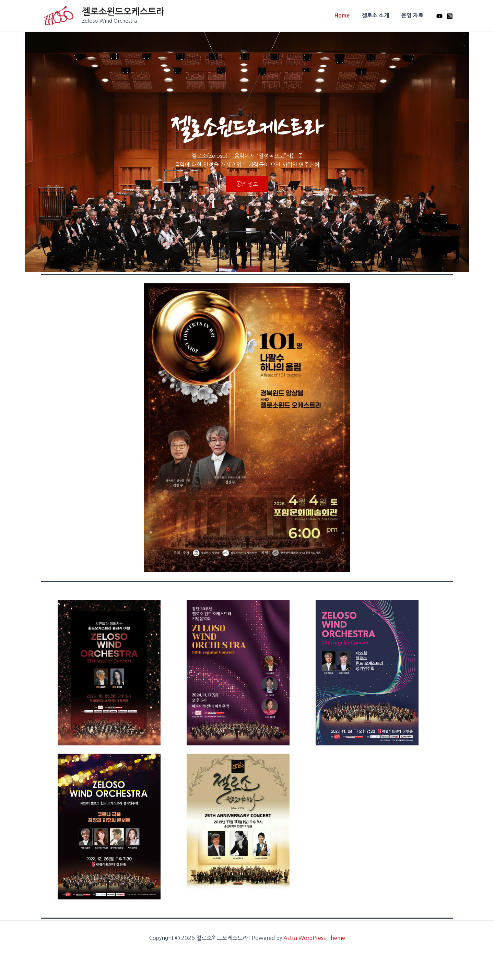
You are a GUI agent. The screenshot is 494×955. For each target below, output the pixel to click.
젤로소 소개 (377, 15)
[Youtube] (439, 16)
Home (345, 15)
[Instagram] (450, 16)
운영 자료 (413, 15)
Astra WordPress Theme (314, 938)
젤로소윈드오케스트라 (123, 11)
